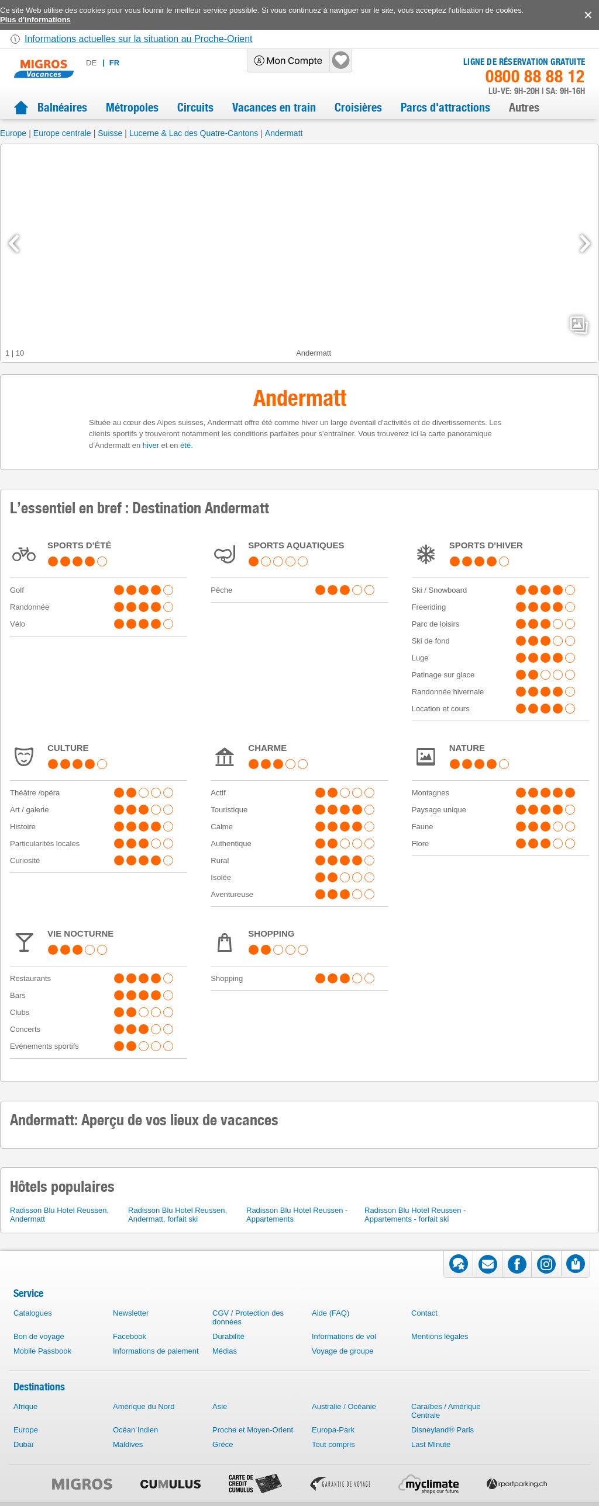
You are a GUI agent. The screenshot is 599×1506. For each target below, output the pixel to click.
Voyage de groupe (343, 1351)
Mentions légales (440, 1336)
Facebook (129, 1336)
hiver (151, 445)
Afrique (25, 1406)
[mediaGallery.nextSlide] (585, 243)
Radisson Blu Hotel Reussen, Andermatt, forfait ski (177, 1214)
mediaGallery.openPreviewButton (579, 325)
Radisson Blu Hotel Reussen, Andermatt (59, 1214)
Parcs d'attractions (445, 107)
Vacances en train (274, 107)
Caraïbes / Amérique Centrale (446, 1411)
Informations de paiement (156, 1351)
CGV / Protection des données (248, 1317)
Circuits (195, 107)
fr (114, 62)
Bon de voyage (38, 1336)
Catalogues (32, 1313)
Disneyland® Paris (442, 1429)
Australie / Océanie (344, 1406)
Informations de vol (344, 1336)
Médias (224, 1351)
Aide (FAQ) (330, 1313)
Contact (424, 1313)
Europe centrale (62, 133)
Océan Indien (135, 1429)
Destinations (39, 1386)
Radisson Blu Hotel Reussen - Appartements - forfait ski (415, 1214)
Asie (219, 1406)
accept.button (587, 15)
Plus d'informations (35, 19)
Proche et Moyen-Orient (252, 1429)
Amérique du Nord (144, 1406)
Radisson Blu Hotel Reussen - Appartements (296, 1214)
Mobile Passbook (42, 1351)
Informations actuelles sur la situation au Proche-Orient (139, 39)
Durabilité (228, 1336)
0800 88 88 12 (535, 76)
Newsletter (131, 1313)
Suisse (110, 133)
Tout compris (333, 1444)
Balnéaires (62, 107)
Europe (13, 133)
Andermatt (284, 133)
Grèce (222, 1444)
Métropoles (132, 107)
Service (28, 1293)
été (185, 445)
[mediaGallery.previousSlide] (14, 243)
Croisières (358, 107)
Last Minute (430, 1444)
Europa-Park (333, 1429)
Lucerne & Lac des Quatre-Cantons (193, 133)
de (91, 62)
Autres (524, 107)
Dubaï (23, 1444)
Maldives (128, 1444)
